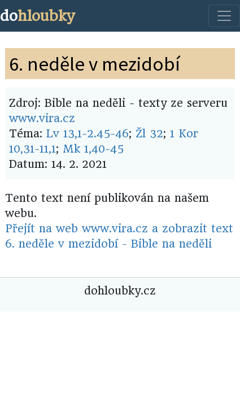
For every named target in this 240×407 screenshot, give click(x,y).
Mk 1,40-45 (93, 148)
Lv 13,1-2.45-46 (87, 133)
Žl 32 (149, 133)
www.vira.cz (42, 118)
